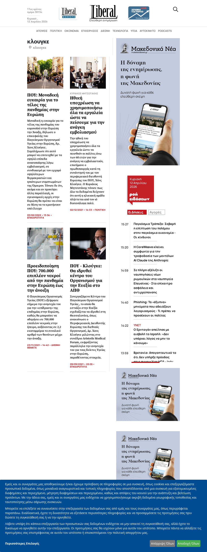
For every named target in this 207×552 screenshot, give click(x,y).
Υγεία (134, 31)
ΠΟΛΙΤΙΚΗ (100, 209)
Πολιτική (56, 31)
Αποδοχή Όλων (188, 543)
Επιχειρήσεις (89, 31)
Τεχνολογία (120, 31)
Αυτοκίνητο (147, 31)
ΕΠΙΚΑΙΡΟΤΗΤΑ (35, 217)
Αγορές (155, 212)
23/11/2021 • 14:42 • (39, 345)
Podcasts (165, 31)
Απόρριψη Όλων (162, 543)
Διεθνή (105, 31)
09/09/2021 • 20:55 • (82, 364)
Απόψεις (42, 31)
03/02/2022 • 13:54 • (39, 215)
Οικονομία (71, 31)
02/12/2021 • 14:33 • (82, 209)
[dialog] (103, 516)
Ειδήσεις (135, 212)
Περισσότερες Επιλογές (22, 543)
